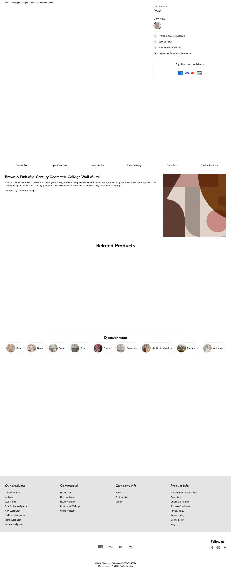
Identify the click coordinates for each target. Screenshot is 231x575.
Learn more (186, 53)
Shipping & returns (180, 501)
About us (120, 492)
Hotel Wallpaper (68, 497)
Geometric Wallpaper (38, 3)
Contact (119, 501)
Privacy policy (177, 511)
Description (22, 165)
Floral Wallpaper (13, 520)
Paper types (176, 497)
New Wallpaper (12, 511)
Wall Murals (10, 501)
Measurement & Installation (184, 492)
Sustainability (122, 497)
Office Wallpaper (68, 511)
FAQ (173, 524)
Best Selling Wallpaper (16, 506)
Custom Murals (12, 492)
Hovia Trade (66, 492)
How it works (97, 165)
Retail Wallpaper (68, 501)
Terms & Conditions (180, 506)
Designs (25, 3)
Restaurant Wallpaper (70, 506)
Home (7, 3)
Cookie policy (177, 520)
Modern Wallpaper (14, 524)
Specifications (59, 165)
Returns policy (178, 515)
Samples (171, 165)
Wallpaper (16, 3)
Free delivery (134, 165)
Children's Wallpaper (15, 515)
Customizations (209, 165)
